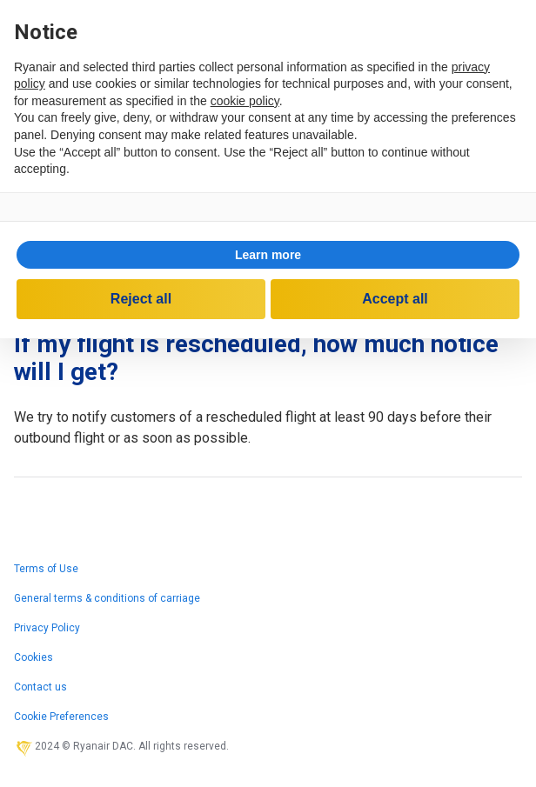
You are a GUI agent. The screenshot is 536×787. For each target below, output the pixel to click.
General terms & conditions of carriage (107, 598)
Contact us (40, 687)
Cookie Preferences (61, 716)
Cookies (33, 657)
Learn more (268, 255)
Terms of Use (46, 569)
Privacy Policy (47, 628)
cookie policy (245, 101)
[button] (268, 255)
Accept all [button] (395, 298)
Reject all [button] (141, 298)
